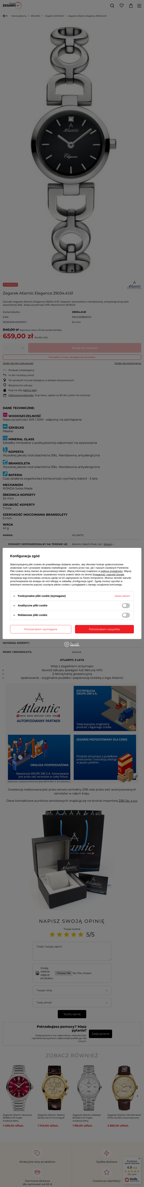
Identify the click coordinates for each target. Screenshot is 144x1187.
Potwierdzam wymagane (40, 629)
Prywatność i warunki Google (108, 574)
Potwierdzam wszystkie (104, 629)
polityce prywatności (111, 571)
